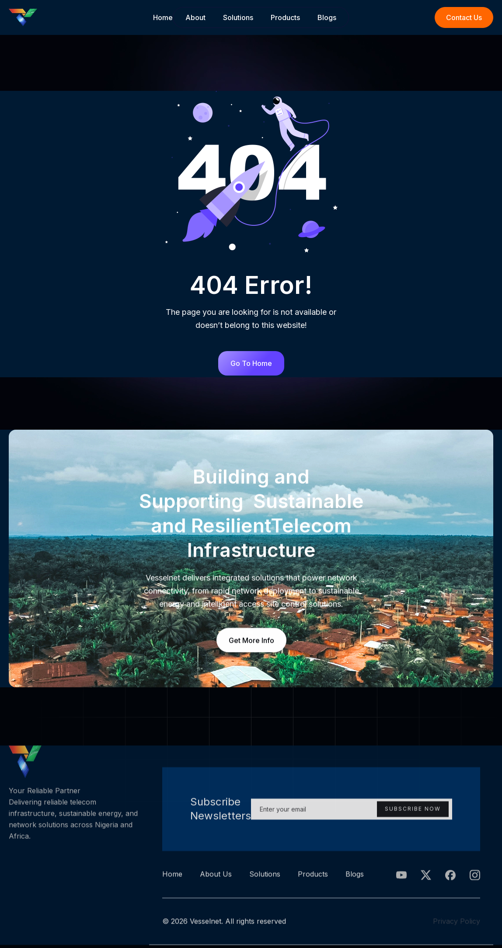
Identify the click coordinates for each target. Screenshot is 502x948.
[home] (81, 17)
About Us (216, 877)
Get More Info (251, 640)
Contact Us (464, 17)
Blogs (326, 17)
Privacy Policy (456, 924)
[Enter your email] (351, 812)
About (195, 17)
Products (285, 17)
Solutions (238, 17)
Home (163, 17)
